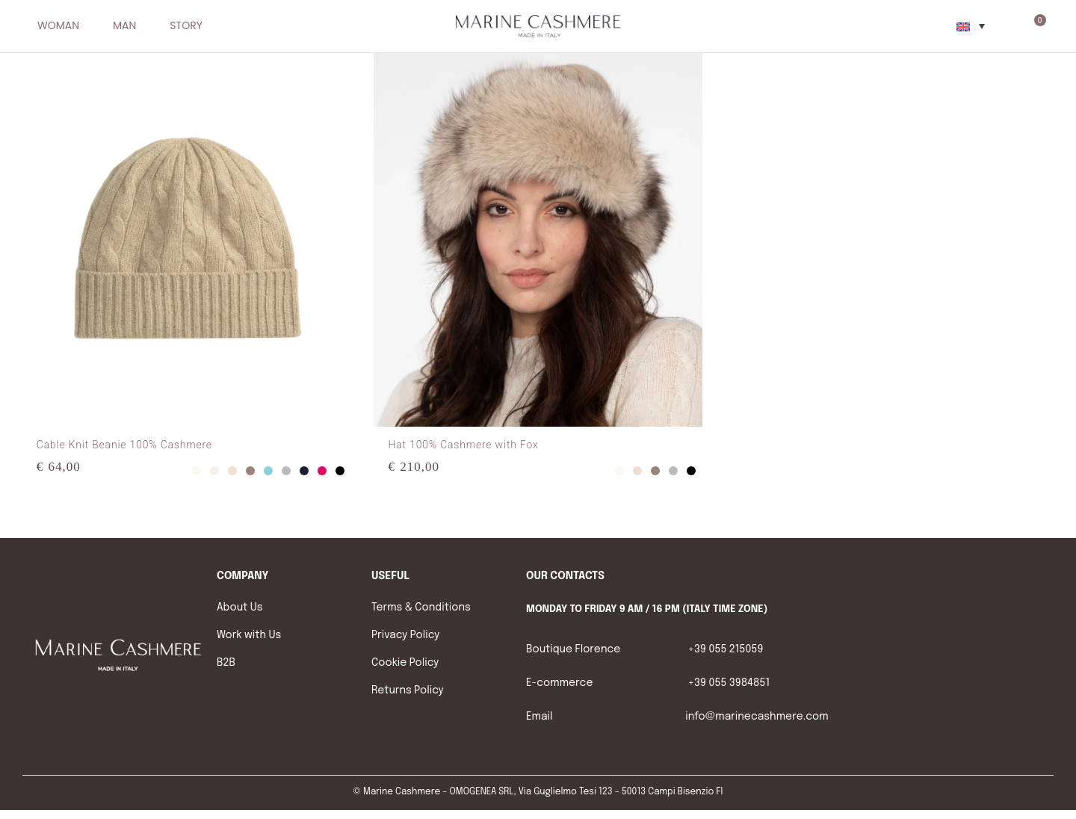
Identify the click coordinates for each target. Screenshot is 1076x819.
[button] (86, 26)
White (196, 470)
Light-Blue (268, 470)
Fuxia (322, 470)
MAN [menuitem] (124, 26)
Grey (286, 470)
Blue (304, 470)
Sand (232, 470)
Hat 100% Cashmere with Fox (464, 445)
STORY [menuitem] (186, 26)
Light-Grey (214, 470)
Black (340, 470)
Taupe (250, 470)
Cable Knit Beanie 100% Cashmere (124, 445)
